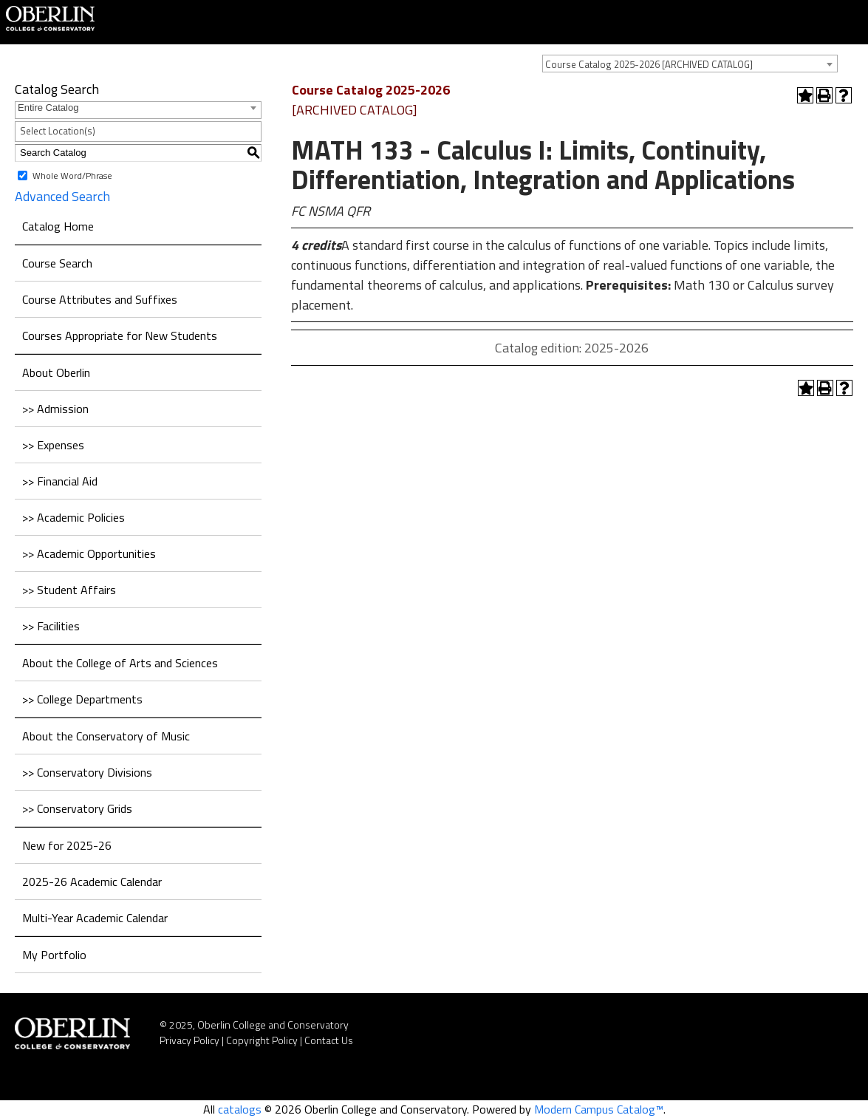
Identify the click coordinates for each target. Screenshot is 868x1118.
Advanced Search (62, 196)
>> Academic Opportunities (89, 553)
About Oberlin (56, 372)
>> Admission (55, 408)
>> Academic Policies (73, 517)
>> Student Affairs (69, 590)
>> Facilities (51, 626)
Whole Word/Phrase (72, 175)
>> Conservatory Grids (77, 808)
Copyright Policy (262, 1040)
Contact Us (328, 1040)
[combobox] (690, 63)
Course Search (57, 263)
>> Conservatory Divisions (87, 772)
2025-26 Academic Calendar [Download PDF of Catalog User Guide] (92, 881)
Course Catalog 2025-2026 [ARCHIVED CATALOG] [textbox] (649, 64)
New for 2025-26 (67, 845)
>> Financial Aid (60, 481)
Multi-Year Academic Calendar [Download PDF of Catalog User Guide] (95, 918)
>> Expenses (53, 445)
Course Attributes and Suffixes (99, 299)
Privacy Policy (189, 1040)
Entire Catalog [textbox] (48, 107)
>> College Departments (82, 699)
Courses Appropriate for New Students (119, 335)
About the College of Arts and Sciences (120, 663)
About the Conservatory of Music (106, 736)
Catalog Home (58, 226)
